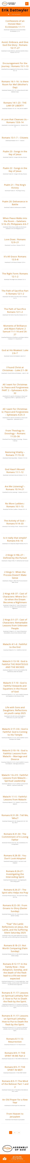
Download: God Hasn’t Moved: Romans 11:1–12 (15, 475)
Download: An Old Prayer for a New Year (15, 1105)
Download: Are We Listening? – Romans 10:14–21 (15, 492)
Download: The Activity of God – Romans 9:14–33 (15, 526)
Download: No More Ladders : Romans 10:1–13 (15, 509)
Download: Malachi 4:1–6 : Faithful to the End (15, 650)
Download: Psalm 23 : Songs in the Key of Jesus (15, 157)
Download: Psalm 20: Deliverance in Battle (15, 207)
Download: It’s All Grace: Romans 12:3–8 (15, 262)
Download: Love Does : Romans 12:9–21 (15, 245)
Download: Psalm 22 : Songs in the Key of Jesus (15, 174)
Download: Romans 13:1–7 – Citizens (15, 140)
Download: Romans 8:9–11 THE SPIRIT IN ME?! (15, 1072)
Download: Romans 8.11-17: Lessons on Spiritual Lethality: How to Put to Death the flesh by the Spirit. (15, 1029)
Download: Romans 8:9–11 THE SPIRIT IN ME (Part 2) (15, 1058)
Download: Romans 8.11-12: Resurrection (15, 1044)
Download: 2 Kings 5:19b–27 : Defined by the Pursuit (15, 560)
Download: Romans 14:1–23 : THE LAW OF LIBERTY (15, 108)
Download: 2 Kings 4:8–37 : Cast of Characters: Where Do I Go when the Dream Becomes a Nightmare (15, 607)
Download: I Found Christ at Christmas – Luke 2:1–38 (15, 373)
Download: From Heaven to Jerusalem (15, 1119)
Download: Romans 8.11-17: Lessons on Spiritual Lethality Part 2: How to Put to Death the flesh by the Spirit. (14, 1006)
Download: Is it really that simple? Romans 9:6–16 (14, 543)
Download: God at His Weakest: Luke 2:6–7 (15, 356)
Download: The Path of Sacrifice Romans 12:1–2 (15, 315)
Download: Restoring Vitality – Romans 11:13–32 (15, 458)
